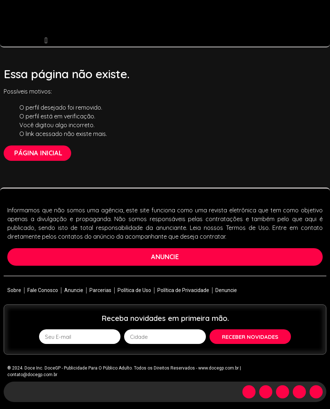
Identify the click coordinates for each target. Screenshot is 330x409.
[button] (46, 40)
